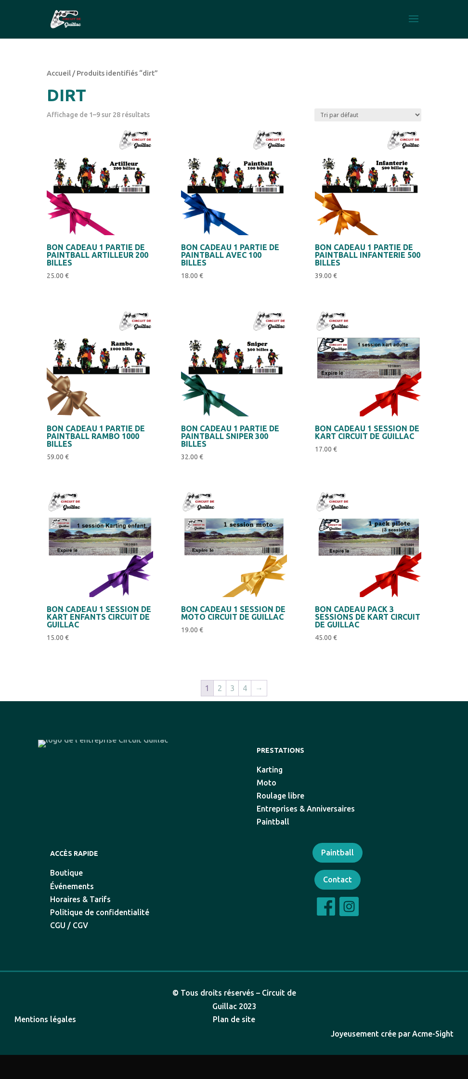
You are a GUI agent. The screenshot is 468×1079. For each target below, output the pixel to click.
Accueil (59, 73)
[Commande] (367, 114)
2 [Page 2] (220, 688)
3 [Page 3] (232, 688)
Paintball (337, 876)
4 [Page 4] (245, 688)
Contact (337, 903)
